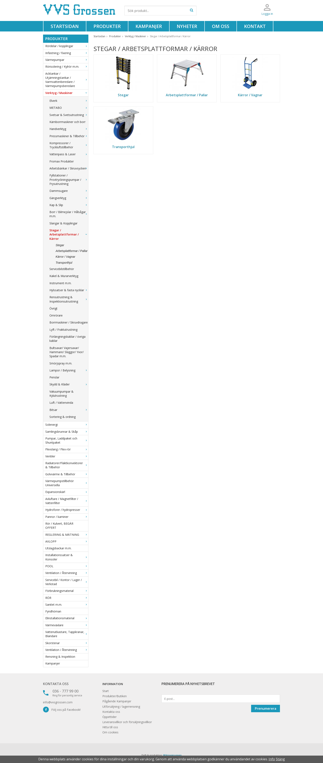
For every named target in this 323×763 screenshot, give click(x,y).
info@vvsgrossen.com (58, 702)
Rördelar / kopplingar (66, 46)
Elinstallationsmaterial (66, 618)
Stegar (60, 245)
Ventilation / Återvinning (66, 573)
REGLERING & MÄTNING (66, 535)
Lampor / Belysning (68, 370)
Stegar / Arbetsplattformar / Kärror (68, 234)
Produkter (107, 26)
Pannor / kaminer (66, 517)
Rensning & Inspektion (60, 657)
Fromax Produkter (61, 161)
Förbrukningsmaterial (66, 591)
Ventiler (66, 456)
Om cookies (110, 732)
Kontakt (255, 26)
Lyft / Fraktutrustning (63, 330)
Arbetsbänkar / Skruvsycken (68, 168)
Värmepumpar (66, 60)
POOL (66, 566)
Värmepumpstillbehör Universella (66, 483)
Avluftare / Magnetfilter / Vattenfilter (66, 501)
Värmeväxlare (66, 625)
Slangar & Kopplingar (63, 223)
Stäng (280, 759)
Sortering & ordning (62, 417)
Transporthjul (64, 262)
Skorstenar (66, 643)
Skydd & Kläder (68, 384)
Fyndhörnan (53, 611)
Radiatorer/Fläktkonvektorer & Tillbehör (66, 465)
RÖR (66, 598)
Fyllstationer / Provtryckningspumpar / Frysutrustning (68, 179)
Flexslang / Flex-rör (66, 449)
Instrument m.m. (60, 283)
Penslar (54, 377)
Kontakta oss (56, 684)
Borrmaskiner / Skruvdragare (68, 322)
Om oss (220, 26)
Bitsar (68, 410)
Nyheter (187, 26)
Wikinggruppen (172, 755)
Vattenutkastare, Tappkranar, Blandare (66, 634)
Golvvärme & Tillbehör (66, 474)
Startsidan (65, 26)
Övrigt (53, 308)
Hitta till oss (110, 727)
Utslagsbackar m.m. (58, 548)
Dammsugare (68, 191)
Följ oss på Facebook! (62, 710)
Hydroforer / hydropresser (66, 510)
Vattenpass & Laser (68, 154)
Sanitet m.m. (66, 604)
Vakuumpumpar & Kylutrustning (61, 394)
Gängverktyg (68, 198)
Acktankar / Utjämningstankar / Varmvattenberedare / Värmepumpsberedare (66, 80)
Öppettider (109, 717)
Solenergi (66, 425)
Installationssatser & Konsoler (66, 557)
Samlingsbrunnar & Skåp (66, 432)
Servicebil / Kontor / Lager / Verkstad (66, 582)
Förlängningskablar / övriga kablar (67, 339)
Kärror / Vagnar (65, 256)
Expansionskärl (66, 492)
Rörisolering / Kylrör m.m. (66, 66)
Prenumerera (265, 708)
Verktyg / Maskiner (66, 93)
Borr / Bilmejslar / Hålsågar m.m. (68, 214)
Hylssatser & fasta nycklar (68, 290)
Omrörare (56, 315)
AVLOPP (66, 541)
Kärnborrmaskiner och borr (67, 122)
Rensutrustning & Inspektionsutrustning (68, 299)
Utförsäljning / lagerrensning (121, 706)
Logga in (267, 14)
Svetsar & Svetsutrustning (68, 115)
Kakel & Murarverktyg (63, 276)
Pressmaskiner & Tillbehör (68, 136)
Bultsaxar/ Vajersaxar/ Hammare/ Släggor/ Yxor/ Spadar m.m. (66, 352)
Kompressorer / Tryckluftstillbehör (68, 145)
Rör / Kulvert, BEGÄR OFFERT (59, 526)
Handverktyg (68, 129)
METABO (68, 108)
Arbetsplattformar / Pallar (72, 251)
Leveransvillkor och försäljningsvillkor (127, 722)
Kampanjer (149, 26)
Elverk (68, 101)
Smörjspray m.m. (60, 363)
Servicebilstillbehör (61, 269)
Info (272, 759)
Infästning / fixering (66, 53)
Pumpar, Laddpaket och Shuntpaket (66, 440)
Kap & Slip (68, 205)
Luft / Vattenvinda (61, 403)
